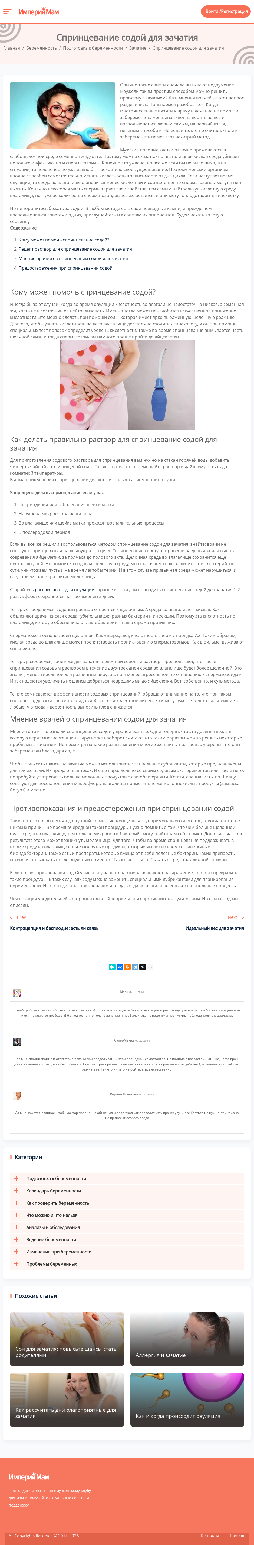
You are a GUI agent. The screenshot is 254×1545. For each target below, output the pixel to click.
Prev (18, 916)
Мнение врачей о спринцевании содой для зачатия (73, 258)
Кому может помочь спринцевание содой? (64, 240)
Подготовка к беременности (48, 1177)
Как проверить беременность (49, 1201)
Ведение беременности (43, 1238)
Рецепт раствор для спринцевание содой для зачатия (75, 249)
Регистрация (234, 12)
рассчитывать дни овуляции (64, 589)
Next (236, 916)
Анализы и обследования (45, 1226)
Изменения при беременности (50, 1250)
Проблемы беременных (43, 1262)
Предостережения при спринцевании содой (66, 267)
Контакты (210, 1533)
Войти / (212, 12)
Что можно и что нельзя (43, 1213)
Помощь (237, 1533)
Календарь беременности (45, 1189)
